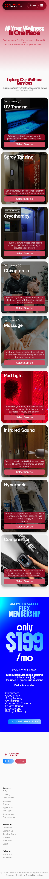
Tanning (6, 794)
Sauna (6, 804)
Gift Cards (7, 840)
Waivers (6, 837)
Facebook (7, 857)
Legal (5, 844)
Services (7, 788)
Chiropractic (8, 797)
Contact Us (8, 831)
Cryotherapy (8, 814)
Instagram (7, 854)
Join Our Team (9, 834)
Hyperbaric (8, 807)
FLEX (5, 791)
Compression (9, 817)
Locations (7, 827)
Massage (7, 801)
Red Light (7, 810)
